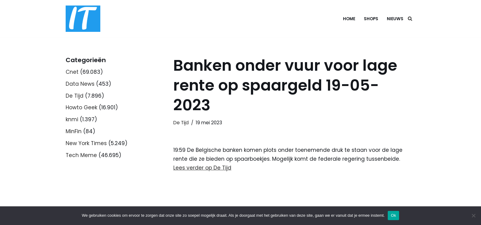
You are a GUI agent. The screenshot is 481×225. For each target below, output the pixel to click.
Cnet (72, 72)
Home (349, 19)
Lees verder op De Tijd (202, 167)
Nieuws (395, 19)
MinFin (74, 131)
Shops (371, 19)
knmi (72, 119)
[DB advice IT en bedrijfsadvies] (83, 19)
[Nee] (473, 215)
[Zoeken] (410, 18)
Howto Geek (81, 107)
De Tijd (74, 95)
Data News (80, 84)
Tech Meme (81, 155)
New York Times (86, 143)
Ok (393, 215)
